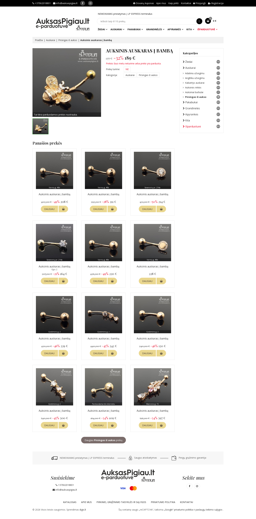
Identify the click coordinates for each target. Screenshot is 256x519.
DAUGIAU (49, 209)
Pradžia (39, 40)
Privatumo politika (163, 502)
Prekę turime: (113, 69)
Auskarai (116, 29)
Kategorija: (111, 75)
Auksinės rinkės (201, 87)
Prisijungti (199, 3)
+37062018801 (41, 3)
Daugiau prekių (103, 440)
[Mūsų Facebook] (82, 3)
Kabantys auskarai (201, 83)
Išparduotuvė (206, 29)
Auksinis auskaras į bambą (54, 194)
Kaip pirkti (173, 3)
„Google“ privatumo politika (179, 509)
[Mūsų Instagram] (90, 3)
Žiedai (101, 29)
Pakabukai (134, 29)
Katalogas (69, 502)
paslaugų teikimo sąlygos (209, 509)
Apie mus (161, 3)
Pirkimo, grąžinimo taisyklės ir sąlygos (121, 502)
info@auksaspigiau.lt (65, 3)
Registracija (216, 3)
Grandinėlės (154, 29)
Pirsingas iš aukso (67, 40)
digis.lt (83, 509)
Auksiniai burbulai (201, 92)
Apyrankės (174, 29)
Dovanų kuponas (143, 3)
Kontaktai (186, 3)
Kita (189, 29)
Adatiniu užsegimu (201, 73)
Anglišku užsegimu (201, 78)
